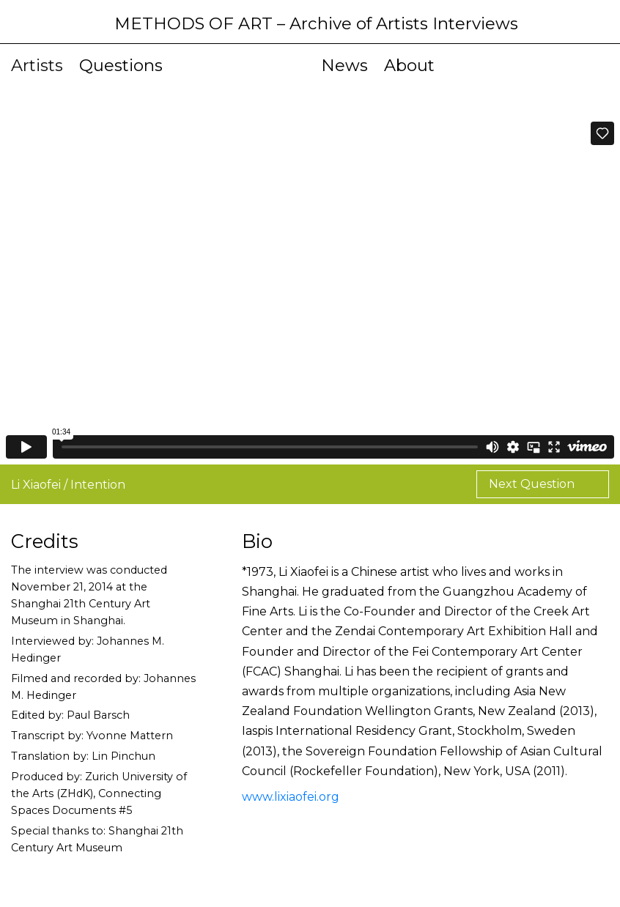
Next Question (533, 484)
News (344, 65)
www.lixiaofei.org (290, 797)
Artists (37, 65)
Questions (121, 65)
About (409, 65)
